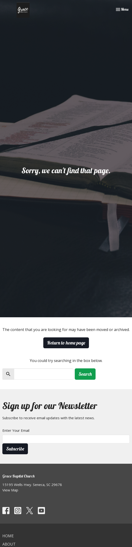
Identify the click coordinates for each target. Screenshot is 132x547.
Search (85, 374)
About (9, 544)
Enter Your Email (15, 430)
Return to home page (66, 343)
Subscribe (15, 449)
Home (8, 535)
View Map (10, 490)
